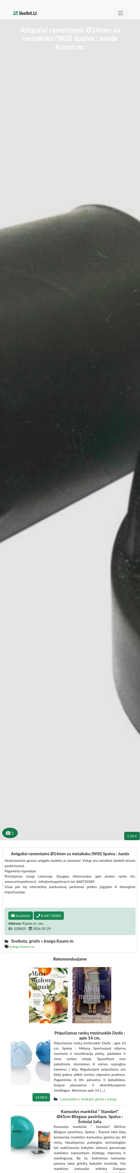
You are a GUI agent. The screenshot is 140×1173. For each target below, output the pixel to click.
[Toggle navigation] (120, 13)
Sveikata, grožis (92, 1099)
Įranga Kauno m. (22, 946)
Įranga (112, 1099)
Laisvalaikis (68, 1099)
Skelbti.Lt (25, 13)
